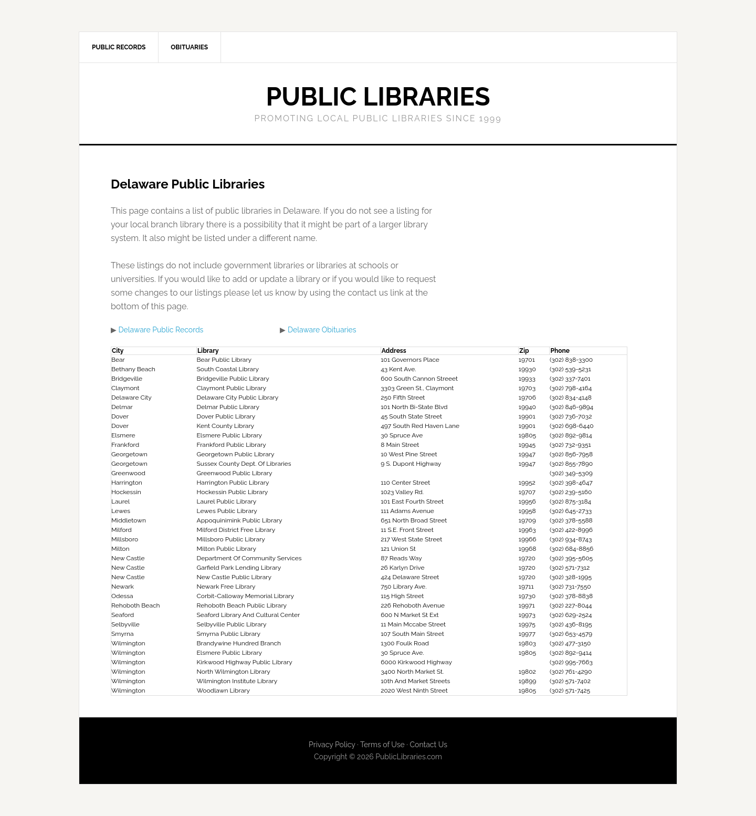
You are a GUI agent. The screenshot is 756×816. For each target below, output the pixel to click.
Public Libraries (378, 96)
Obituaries (189, 47)
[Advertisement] (532, 250)
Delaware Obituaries (322, 330)
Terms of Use (382, 744)
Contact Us (428, 744)
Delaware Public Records (161, 330)
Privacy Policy (332, 744)
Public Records (118, 47)
